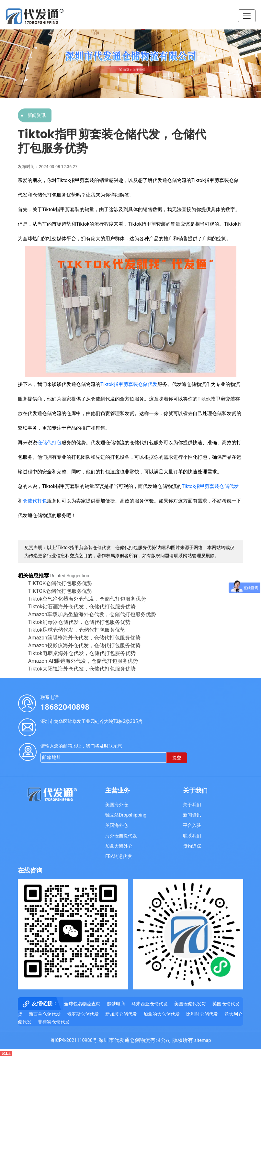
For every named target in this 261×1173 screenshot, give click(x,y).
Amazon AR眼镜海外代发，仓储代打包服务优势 (83, 661)
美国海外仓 (116, 804)
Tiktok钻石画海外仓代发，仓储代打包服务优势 (82, 606)
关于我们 (192, 804)
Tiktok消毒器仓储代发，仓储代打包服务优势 (79, 622)
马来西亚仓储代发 (149, 1004)
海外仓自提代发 (121, 836)
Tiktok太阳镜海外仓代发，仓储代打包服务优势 (82, 669)
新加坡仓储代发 (121, 1014)
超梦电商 (116, 1004)
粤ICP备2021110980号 (73, 1040)
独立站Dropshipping (125, 815)
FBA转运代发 (118, 856)
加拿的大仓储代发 (161, 1014)
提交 (176, 758)
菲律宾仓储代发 (54, 1022)
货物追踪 (192, 846)
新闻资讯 (37, 115)
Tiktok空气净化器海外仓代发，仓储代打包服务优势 (87, 599)
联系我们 (192, 836)
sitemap (202, 1040)
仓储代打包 (49, 443)
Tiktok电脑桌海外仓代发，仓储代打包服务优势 (82, 653)
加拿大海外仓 (118, 846)
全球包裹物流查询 (82, 1004)
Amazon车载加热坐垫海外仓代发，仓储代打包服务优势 (92, 614)
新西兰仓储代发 (45, 1014)
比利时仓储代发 (202, 1014)
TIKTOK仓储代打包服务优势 (60, 583)
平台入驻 (192, 825)
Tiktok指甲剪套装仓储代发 (128, 384)
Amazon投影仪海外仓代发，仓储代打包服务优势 (84, 645)
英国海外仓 (116, 825)
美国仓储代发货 (190, 1004)
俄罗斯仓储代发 (83, 1014)
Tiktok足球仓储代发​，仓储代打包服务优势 (76, 630)
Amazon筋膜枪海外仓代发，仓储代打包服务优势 (84, 638)
